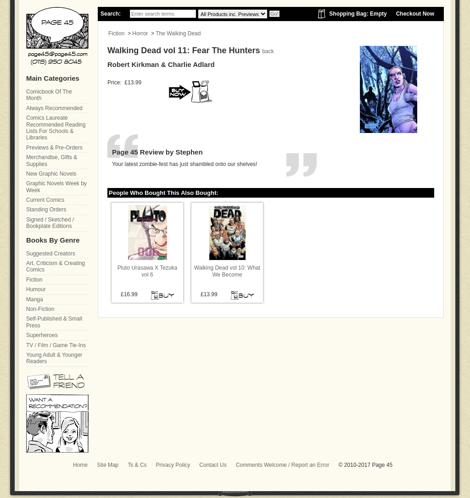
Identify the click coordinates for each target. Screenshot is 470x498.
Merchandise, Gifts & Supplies (51, 160)
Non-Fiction (40, 309)
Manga (34, 299)
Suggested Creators (50, 253)
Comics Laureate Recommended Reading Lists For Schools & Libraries (55, 128)
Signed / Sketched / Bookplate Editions (50, 222)
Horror (140, 33)
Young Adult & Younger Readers (54, 358)
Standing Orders (46, 209)
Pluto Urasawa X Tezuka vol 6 (148, 271)
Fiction (116, 33)
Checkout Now (415, 14)
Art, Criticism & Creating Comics (55, 266)
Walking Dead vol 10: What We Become (227, 271)
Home (80, 465)
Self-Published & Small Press (54, 321)
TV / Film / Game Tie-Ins (56, 345)
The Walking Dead (178, 33)
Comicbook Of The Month (49, 95)
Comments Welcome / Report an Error (283, 465)
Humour (36, 289)
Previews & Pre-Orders (54, 147)
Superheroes (42, 335)
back (268, 51)
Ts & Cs (137, 465)
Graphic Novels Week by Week (56, 186)
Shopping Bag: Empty (357, 14)
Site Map (107, 465)
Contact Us (212, 465)
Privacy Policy (173, 465)
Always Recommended (54, 108)
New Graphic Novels (51, 174)
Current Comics (45, 200)
